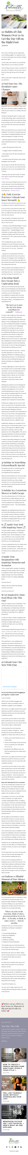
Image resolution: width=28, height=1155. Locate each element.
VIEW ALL (4, 1041)
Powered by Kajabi (14, 1151)
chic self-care (5, 45)
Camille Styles (9, 631)
